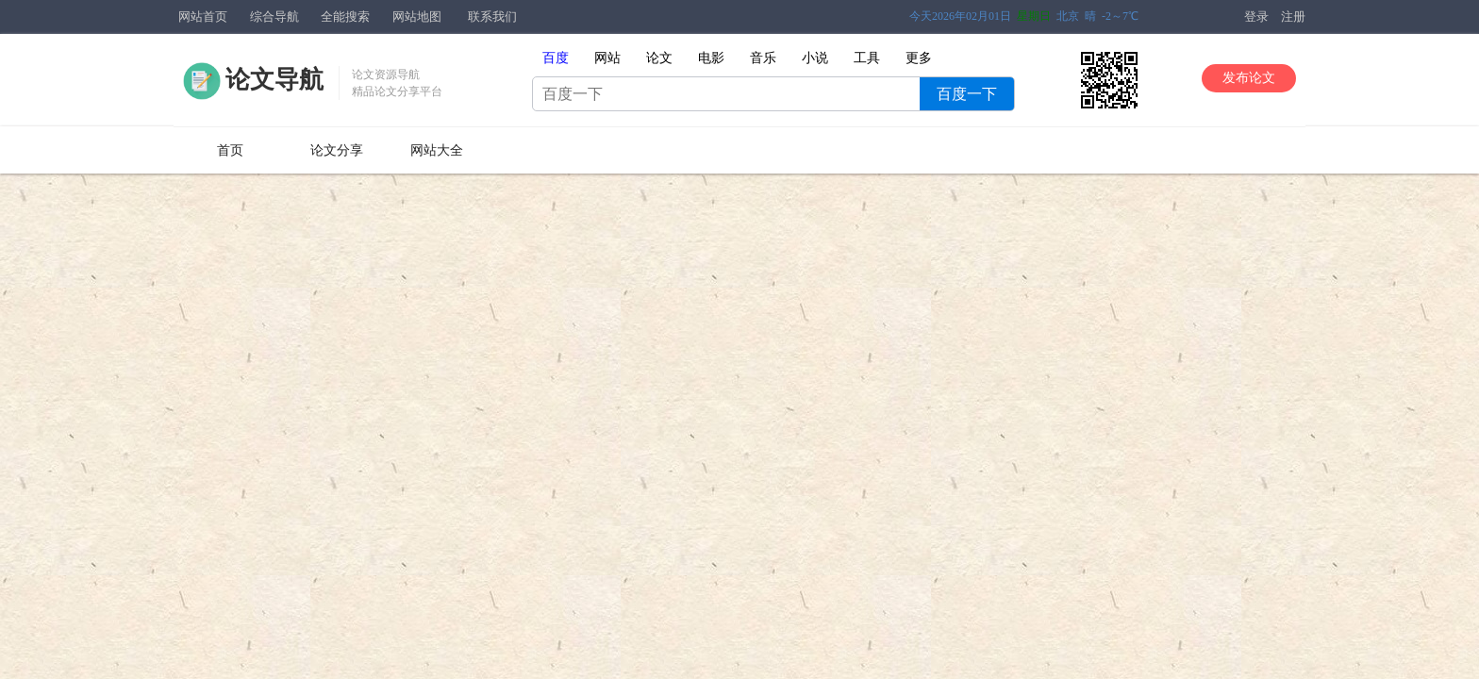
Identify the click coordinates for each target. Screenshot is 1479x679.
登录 (1256, 16)
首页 (230, 150)
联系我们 (492, 16)
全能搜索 (345, 16)
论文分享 (336, 150)
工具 (867, 58)
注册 (1293, 16)
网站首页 (202, 16)
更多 (919, 58)
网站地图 (416, 16)
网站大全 (436, 150)
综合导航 (274, 16)
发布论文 (1248, 78)
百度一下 (967, 94)
